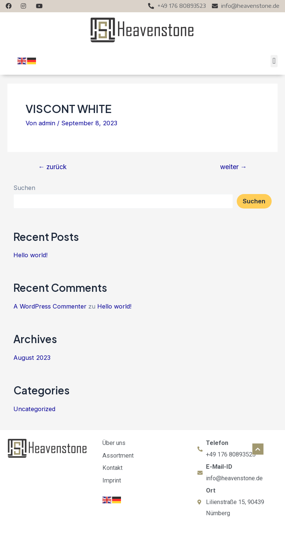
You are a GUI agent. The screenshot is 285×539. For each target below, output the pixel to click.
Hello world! (30, 255)
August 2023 (31, 357)
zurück (52, 167)
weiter (233, 167)
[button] (274, 61)
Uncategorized (34, 409)
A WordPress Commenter (49, 306)
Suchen (24, 187)
